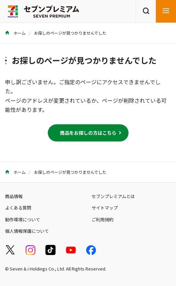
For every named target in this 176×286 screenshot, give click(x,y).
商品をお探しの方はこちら (88, 132)
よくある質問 (18, 207)
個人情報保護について (27, 231)
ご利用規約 (102, 219)
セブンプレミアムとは (113, 196)
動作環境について (22, 219)
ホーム (15, 33)
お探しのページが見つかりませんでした (70, 33)
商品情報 (14, 196)
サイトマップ (105, 207)
